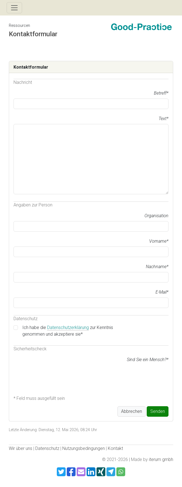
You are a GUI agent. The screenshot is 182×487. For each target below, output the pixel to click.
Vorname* (158, 241)
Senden (157, 411)
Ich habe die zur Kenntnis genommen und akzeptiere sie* (67, 331)
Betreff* (161, 93)
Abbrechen (131, 411)
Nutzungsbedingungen (83, 448)
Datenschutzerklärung (68, 327)
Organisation (156, 215)
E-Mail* (162, 292)
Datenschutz (47, 448)
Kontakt (115, 448)
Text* (163, 118)
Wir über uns (20, 448)
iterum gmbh (161, 459)
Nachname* (157, 266)
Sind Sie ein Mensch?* (147, 359)
